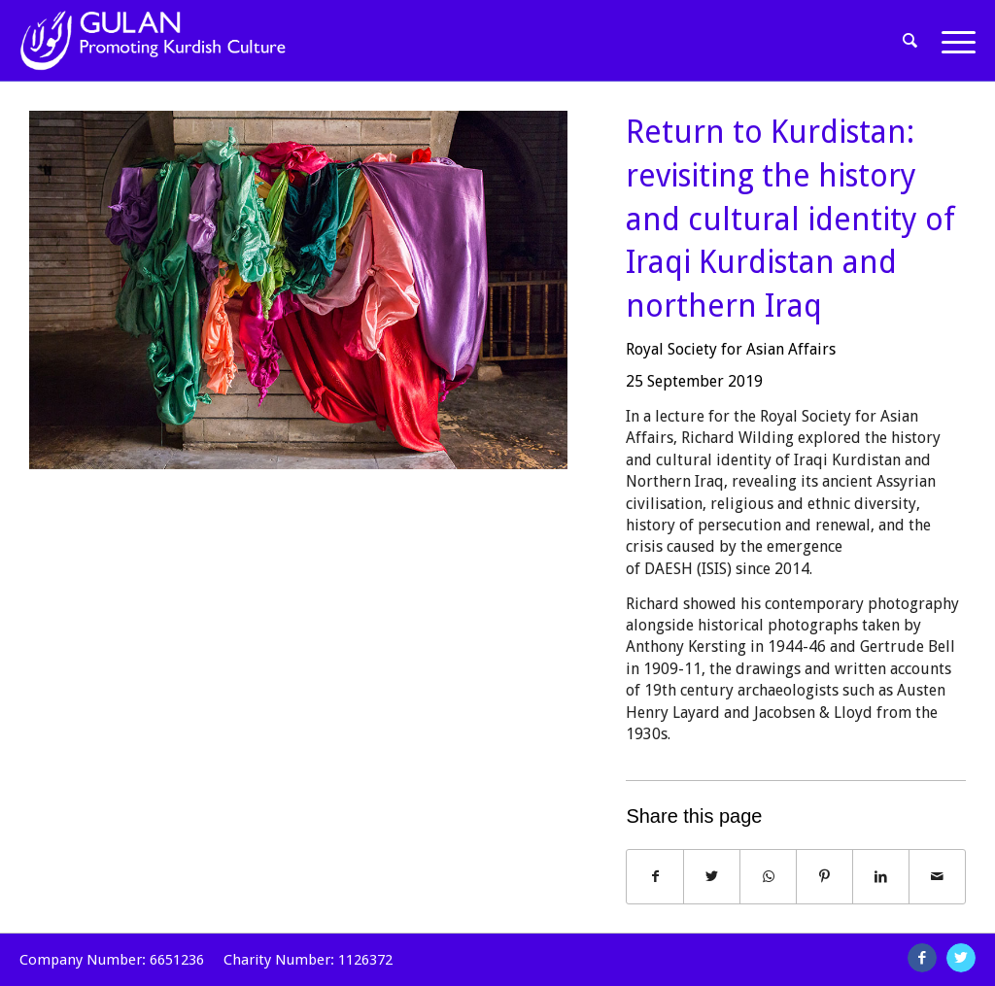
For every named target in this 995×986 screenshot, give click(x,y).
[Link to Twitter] (961, 957)
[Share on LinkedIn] (881, 876)
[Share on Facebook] (655, 876)
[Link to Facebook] (922, 957)
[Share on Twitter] (711, 876)
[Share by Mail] (937, 876)
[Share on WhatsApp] (768, 876)
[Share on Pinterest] (824, 876)
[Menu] (953, 40)
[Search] (910, 40)
